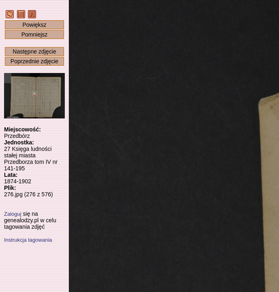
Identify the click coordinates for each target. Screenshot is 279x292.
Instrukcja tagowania (28, 240)
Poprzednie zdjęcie (34, 61)
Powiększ (34, 24)
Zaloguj (12, 214)
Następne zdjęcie (34, 51)
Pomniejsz (34, 34)
